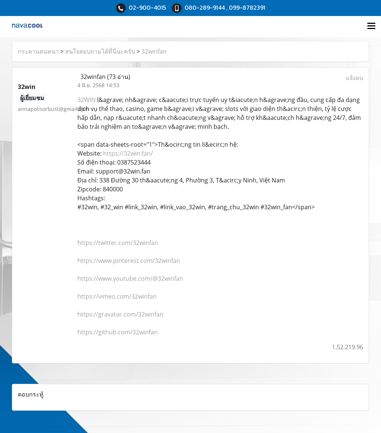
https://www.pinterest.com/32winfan (128, 261)
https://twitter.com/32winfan (117, 243)
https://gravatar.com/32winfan (120, 314)
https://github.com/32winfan (117, 332)
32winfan (154, 51)
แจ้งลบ (354, 78)
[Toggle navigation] (371, 26)
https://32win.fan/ (128, 153)
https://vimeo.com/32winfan (117, 296)
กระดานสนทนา (38, 51)
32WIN (86, 100)
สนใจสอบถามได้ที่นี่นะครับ (100, 51)
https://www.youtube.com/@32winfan (130, 278)
